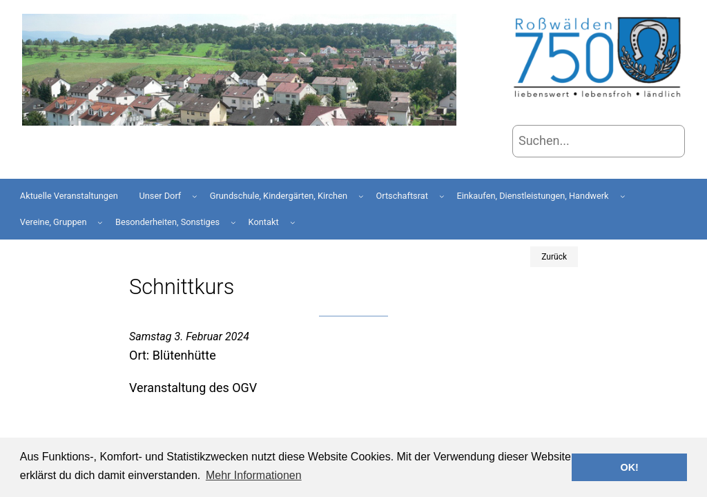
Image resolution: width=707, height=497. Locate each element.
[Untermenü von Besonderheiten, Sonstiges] (233, 222)
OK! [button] (629, 467)
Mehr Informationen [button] (254, 475)
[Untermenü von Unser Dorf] (194, 196)
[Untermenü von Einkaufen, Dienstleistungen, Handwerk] (623, 196)
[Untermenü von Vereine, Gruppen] (100, 222)
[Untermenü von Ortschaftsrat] (442, 196)
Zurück (554, 257)
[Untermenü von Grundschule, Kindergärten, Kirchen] (361, 196)
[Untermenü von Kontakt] (293, 222)
